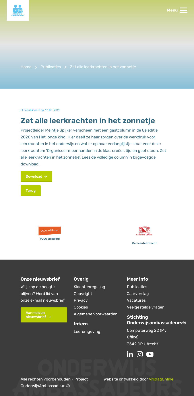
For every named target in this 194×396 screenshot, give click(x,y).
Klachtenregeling (89, 286)
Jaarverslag (138, 293)
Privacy (81, 300)
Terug (31, 190)
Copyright (83, 293)
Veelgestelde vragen (146, 307)
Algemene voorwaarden (96, 314)
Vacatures (136, 300)
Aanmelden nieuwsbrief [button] (38, 315)
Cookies (81, 307)
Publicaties (51, 66)
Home (26, 66)
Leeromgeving (87, 331)
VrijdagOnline (161, 379)
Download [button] (36, 176)
